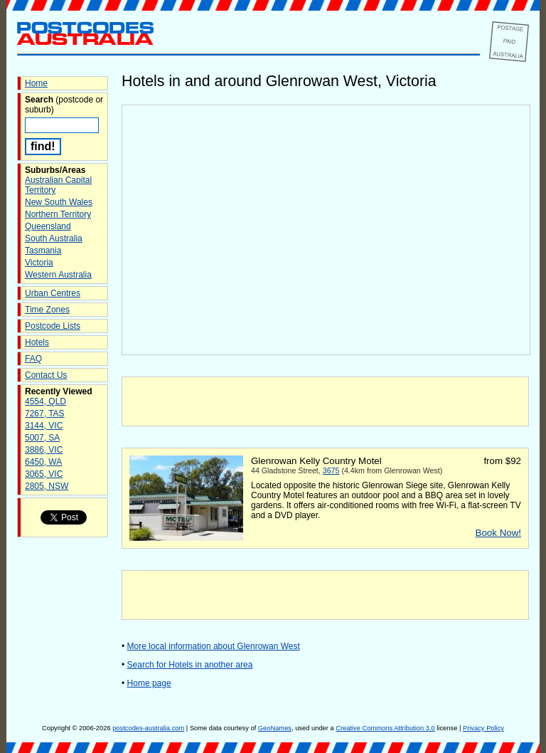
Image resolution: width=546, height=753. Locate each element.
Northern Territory (58, 214)
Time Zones (47, 310)
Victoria (39, 263)
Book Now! (498, 532)
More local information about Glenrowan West (213, 646)
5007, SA (42, 438)
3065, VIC (44, 474)
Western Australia (58, 275)
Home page (149, 683)
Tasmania (43, 251)
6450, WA (43, 462)
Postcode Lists (52, 326)
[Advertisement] (325, 401)
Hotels (37, 342)
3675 (331, 470)
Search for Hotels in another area (190, 665)
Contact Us (46, 375)
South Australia (53, 238)
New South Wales (58, 202)
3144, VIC (44, 426)
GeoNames (274, 728)
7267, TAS (45, 413)
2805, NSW (46, 486)
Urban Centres (52, 293)
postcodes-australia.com (148, 728)
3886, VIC (44, 450)
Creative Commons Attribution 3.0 (385, 728)
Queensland (48, 226)
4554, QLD (45, 401)
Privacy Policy (483, 728)
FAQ (33, 359)
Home (36, 83)
